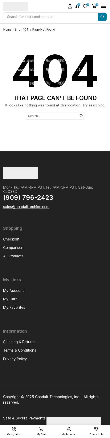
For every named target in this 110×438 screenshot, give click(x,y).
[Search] (102, 17)
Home (7, 29)
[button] (70, 6)
